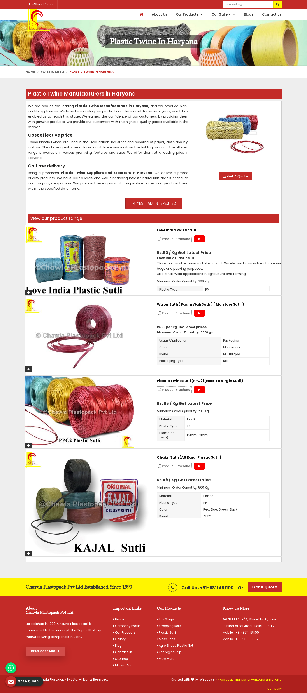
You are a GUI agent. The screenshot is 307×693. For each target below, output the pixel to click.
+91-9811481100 (41, 4)
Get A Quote (235, 176)
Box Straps (166, 619)
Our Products (189, 14)
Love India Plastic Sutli (178, 230)
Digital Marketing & (254, 679)
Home (30, 71)
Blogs (248, 14)
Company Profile (127, 626)
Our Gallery (223, 14)
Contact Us (272, 14)
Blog (117, 645)
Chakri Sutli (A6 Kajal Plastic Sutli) (189, 457)
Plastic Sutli (52, 71)
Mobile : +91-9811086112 (240, 639)
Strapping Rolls (169, 626)
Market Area (123, 665)
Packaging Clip (169, 652)
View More (165, 659)
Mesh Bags (166, 639)
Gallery (119, 639)
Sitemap (120, 659)
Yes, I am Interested (153, 203)
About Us (159, 14)
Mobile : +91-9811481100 (241, 632)
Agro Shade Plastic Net (175, 645)
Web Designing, (229, 679)
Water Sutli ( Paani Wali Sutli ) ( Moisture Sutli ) (200, 304)
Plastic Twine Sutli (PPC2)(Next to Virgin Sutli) (200, 381)
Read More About (45, 651)
